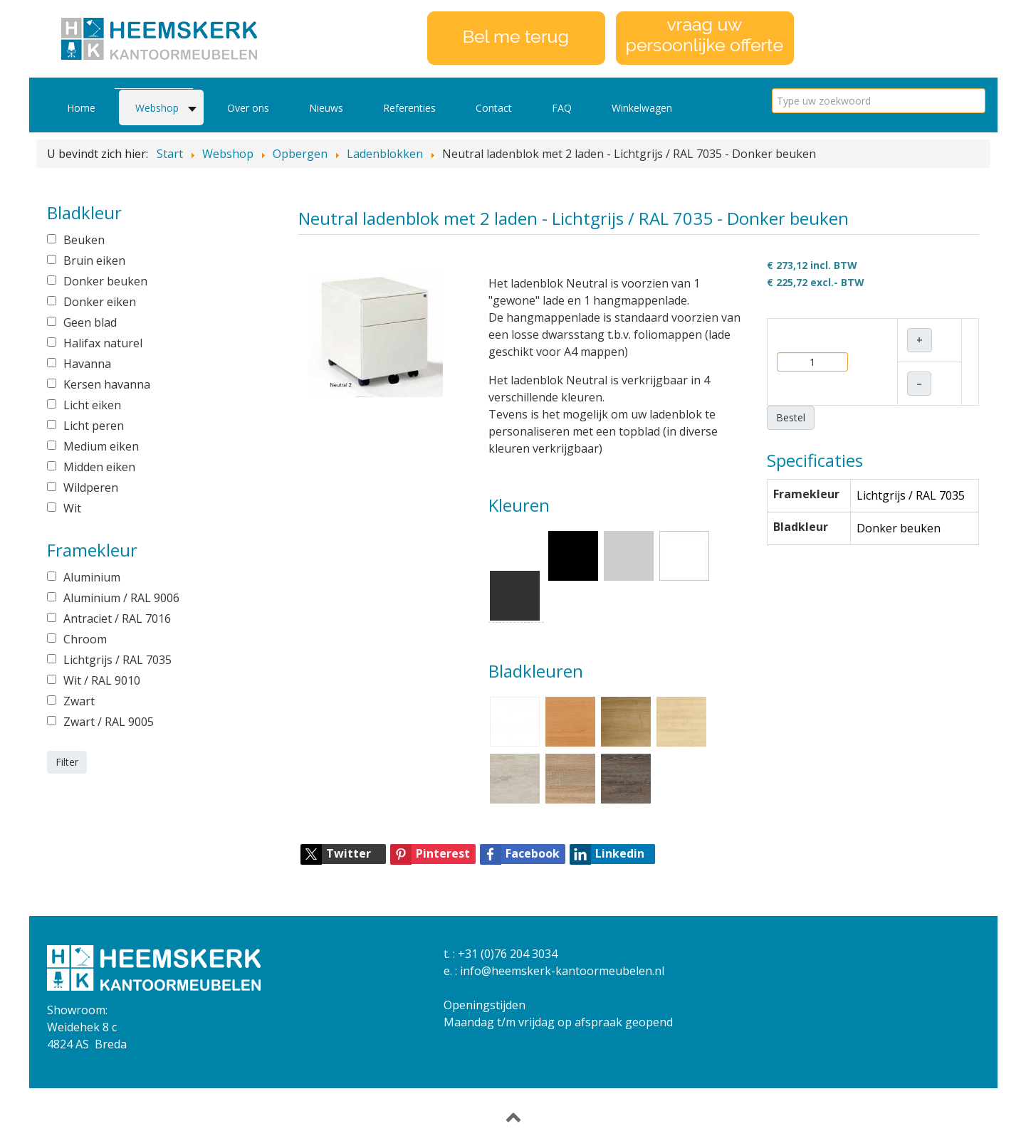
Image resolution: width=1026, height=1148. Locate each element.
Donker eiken (99, 302)
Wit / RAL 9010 (101, 680)
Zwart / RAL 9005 (108, 722)
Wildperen (90, 487)
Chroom (85, 639)
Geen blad (90, 322)
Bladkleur (800, 526)
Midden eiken (99, 467)
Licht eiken (92, 405)
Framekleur (806, 494)
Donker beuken (105, 281)
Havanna (87, 364)
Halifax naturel (102, 343)
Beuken (84, 240)
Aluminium (91, 577)
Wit (72, 508)
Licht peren (93, 425)
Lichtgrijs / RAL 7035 (117, 660)
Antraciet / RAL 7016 (117, 618)
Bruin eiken (94, 260)
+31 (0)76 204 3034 (508, 954)
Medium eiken (101, 446)
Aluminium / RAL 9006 (121, 598)
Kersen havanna (106, 384)
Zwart (79, 701)
